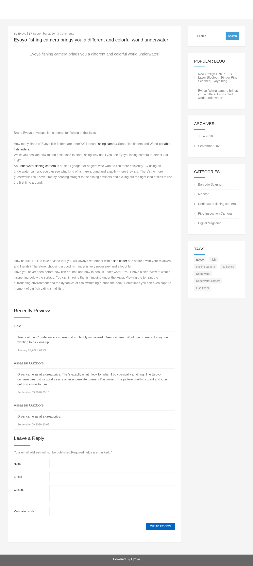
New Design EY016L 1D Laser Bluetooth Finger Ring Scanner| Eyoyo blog (217, 77)
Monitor (203, 194)
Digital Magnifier (209, 223)
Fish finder (202, 288)
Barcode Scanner (210, 184)
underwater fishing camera (37, 166)
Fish (213, 259)
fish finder (119, 261)
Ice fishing (228, 266)
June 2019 (205, 136)
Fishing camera (205, 266)
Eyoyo (200, 259)
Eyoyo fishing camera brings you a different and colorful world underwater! (218, 94)
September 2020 (209, 146)
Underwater (203, 273)
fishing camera (106, 143)
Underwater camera (208, 281)
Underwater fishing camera (217, 204)
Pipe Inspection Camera (215, 213)
